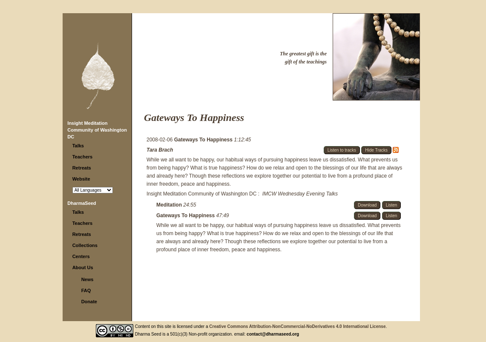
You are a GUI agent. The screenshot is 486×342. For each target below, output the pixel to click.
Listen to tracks (342, 150)
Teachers (82, 156)
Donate (89, 301)
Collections (85, 245)
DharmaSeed (81, 203)
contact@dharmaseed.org (273, 334)
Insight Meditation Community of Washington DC (97, 130)
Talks (78, 145)
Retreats (81, 167)
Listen (391, 205)
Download (367, 205)
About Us (82, 267)
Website (81, 178)
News (87, 279)
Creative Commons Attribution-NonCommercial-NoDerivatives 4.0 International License (297, 326)
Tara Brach (160, 150)
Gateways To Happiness (204, 140)
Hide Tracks (376, 150)
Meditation (169, 205)
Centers (81, 256)
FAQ (86, 290)
